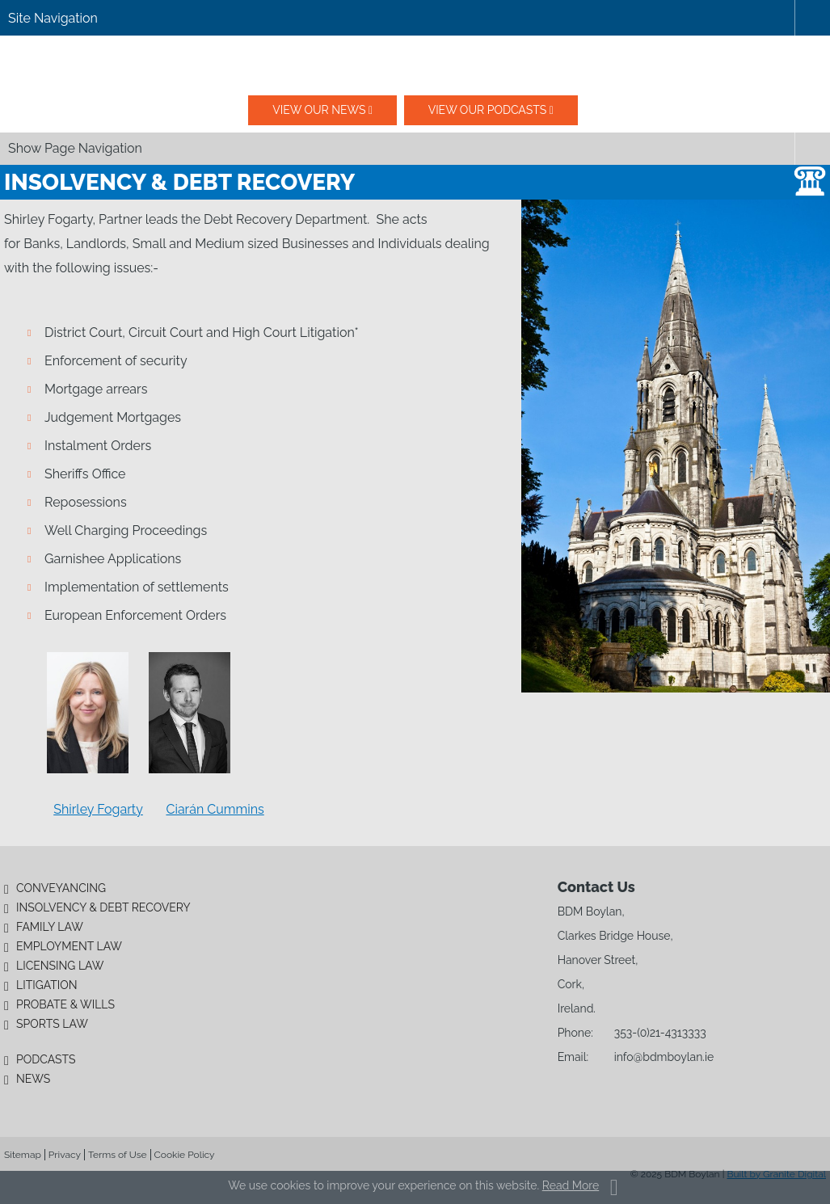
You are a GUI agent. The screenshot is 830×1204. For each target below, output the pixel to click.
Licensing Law (59, 965)
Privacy (64, 1154)
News (33, 1078)
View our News (318, 109)
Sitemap (22, 1154)
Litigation (47, 985)
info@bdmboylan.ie (664, 1056)
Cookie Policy (184, 1154)
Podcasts (46, 1059)
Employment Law (69, 946)
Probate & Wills (65, 1004)
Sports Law (52, 1023)
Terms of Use (117, 1154)
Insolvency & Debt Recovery (103, 907)
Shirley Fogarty (98, 809)
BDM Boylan (415, 65)
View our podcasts (487, 109)
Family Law (49, 926)
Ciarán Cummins (214, 809)
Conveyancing (61, 888)
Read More (570, 1185)
